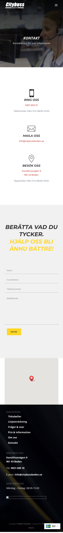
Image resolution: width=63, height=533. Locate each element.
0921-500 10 (31, 105)
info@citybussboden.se (31, 137)
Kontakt (31, 38)
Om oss (12, 437)
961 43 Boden (31, 172)
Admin (31, 529)
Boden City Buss (24, 525)
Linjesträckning (17, 421)
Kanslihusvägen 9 (31, 170)
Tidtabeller (14, 416)
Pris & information (19, 432)
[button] (32, 378)
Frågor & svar (16, 427)
